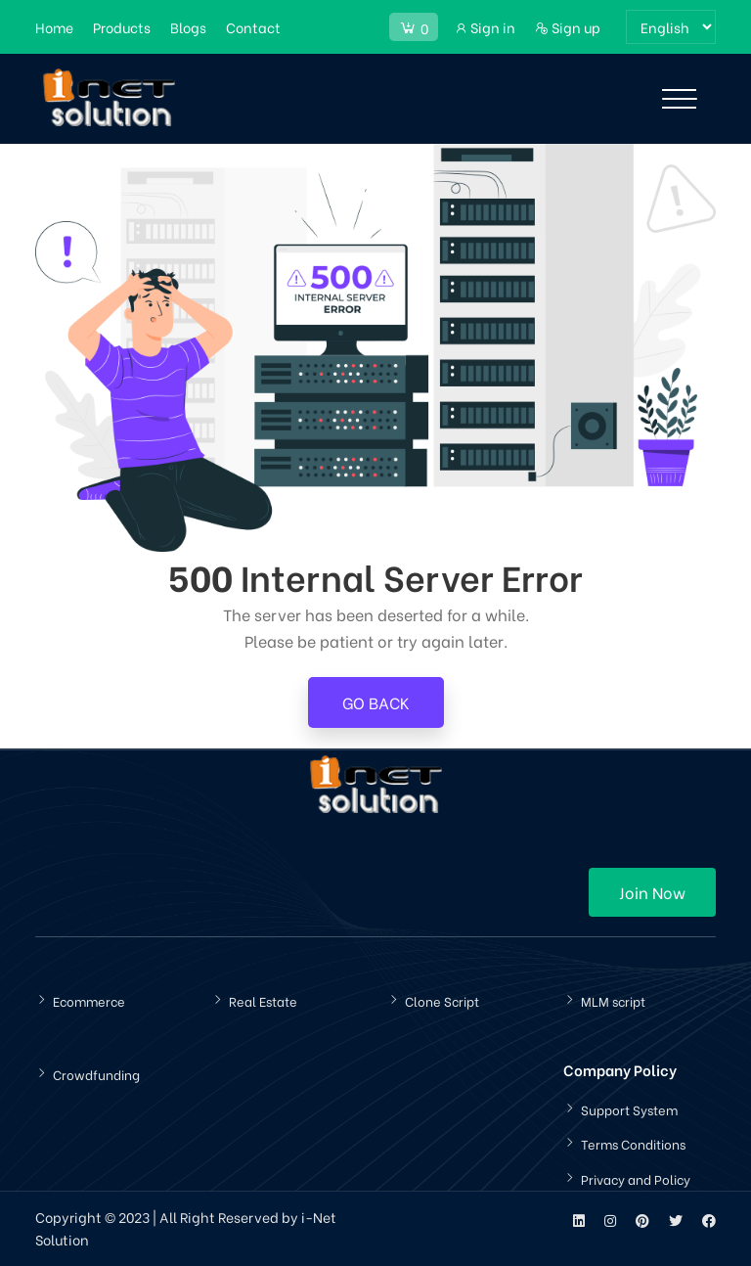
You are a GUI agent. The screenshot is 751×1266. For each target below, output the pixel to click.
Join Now (652, 892)
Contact (253, 27)
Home (54, 27)
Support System (629, 1109)
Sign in (484, 27)
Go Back (376, 702)
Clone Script (442, 1000)
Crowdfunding (96, 1073)
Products (122, 27)
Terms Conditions (633, 1143)
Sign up (567, 27)
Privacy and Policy (635, 1178)
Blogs (188, 27)
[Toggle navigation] (679, 98)
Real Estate (263, 1000)
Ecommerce (89, 1000)
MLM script (613, 1000)
